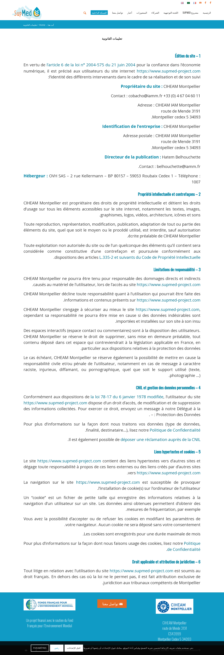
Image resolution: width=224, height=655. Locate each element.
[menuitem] (193, 3)
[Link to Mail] (200, 2)
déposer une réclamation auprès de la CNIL (160, 439)
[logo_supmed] (27, 12)
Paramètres (39, 648)
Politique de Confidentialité (175, 430)
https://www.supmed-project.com (168, 71)
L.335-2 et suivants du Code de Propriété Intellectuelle (149, 257)
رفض (56, 648)
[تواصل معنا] (112, 603)
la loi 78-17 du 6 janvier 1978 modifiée (127, 396)
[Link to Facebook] (210, 2)
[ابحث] (84, 12)
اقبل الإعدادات (73, 648)
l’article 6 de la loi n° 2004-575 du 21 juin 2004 (91, 64)
